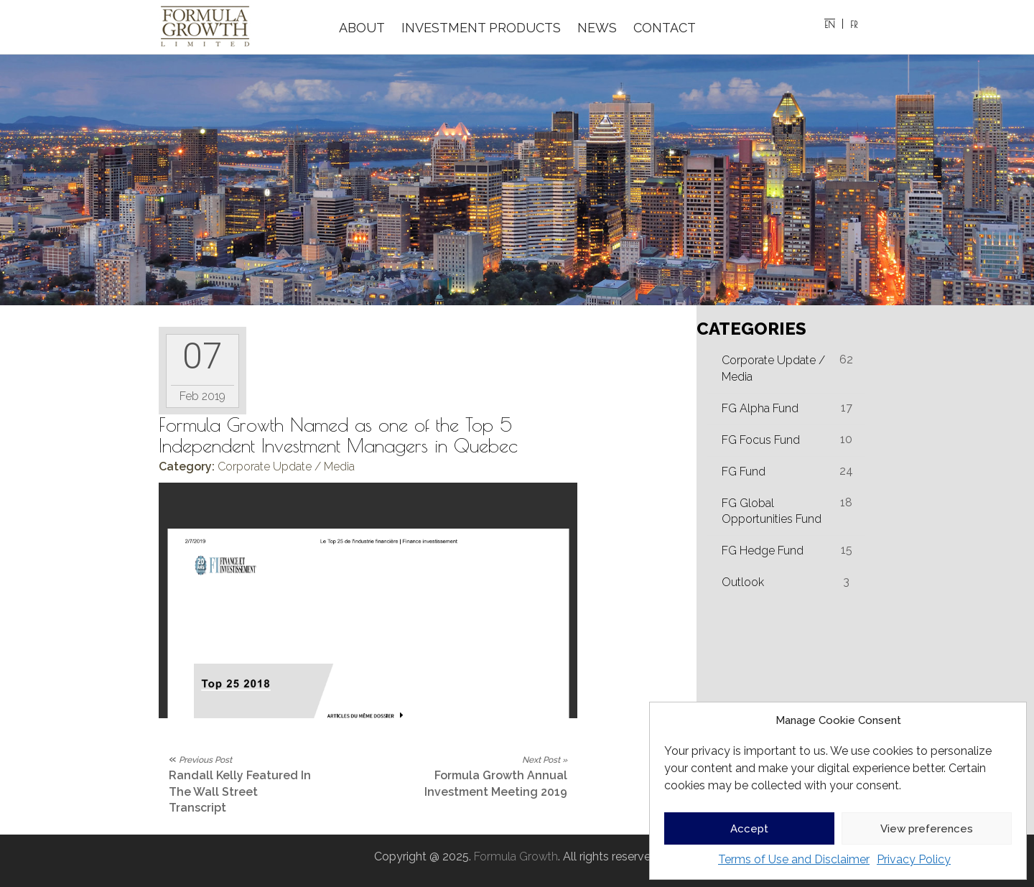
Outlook (743, 582)
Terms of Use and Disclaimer (794, 859)
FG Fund (743, 471)
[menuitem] (830, 24)
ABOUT (362, 27)
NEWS (597, 27)
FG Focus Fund (761, 440)
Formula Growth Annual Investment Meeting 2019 (495, 777)
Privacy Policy (914, 859)
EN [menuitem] (829, 24)
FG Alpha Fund (760, 408)
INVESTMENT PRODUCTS (481, 27)
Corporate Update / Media (286, 466)
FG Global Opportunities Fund (771, 511)
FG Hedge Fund (763, 550)
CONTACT (664, 27)
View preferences (926, 828)
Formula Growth (516, 856)
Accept (749, 828)
